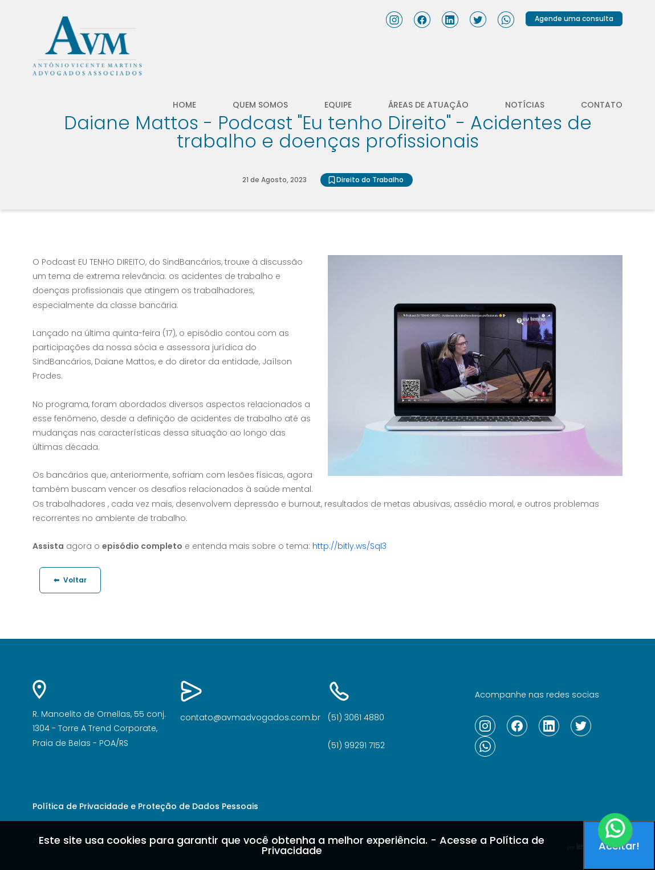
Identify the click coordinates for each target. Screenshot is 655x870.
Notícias (524, 104)
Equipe (338, 104)
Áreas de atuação (428, 104)
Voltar (70, 580)
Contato (602, 104)
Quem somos (260, 104)
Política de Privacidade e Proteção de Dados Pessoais (145, 806)
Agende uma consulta (574, 18)
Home (184, 104)
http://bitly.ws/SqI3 (349, 546)
